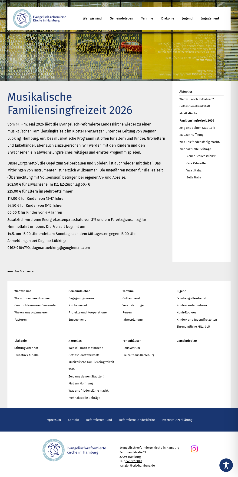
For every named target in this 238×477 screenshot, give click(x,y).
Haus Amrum (131, 348)
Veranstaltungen (133, 305)
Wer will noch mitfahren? (196, 99)
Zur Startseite (20, 271)
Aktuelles (185, 91)
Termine (147, 18)
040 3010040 (134, 461)
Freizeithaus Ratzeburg (138, 355)
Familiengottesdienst (191, 298)
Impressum (53, 420)
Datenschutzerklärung (177, 420)
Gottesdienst (131, 298)
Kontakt (73, 420)
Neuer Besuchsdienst (201, 156)
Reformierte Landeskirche (137, 420)
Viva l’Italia (194, 170)
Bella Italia (193, 177)
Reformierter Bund (99, 420)
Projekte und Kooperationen (89, 312)
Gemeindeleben (121, 18)
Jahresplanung (132, 319)
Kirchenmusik (78, 305)
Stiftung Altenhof (26, 348)
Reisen (127, 312)
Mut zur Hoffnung (191, 134)
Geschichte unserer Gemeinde (35, 305)
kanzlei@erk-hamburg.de (137, 465)
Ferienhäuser (131, 340)
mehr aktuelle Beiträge (195, 149)
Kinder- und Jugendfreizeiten (197, 319)
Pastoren (20, 319)
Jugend (187, 18)
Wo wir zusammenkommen (32, 298)
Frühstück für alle (26, 355)
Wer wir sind (92, 18)
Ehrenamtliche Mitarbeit (193, 326)
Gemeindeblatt (187, 340)
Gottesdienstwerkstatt (194, 106)
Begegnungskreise (81, 298)
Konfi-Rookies (186, 312)
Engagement (210, 18)
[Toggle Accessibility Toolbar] (226, 465)
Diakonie (167, 18)
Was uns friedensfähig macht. (199, 142)
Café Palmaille (196, 163)
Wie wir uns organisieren (31, 312)
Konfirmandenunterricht (194, 305)
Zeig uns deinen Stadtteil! (197, 127)
